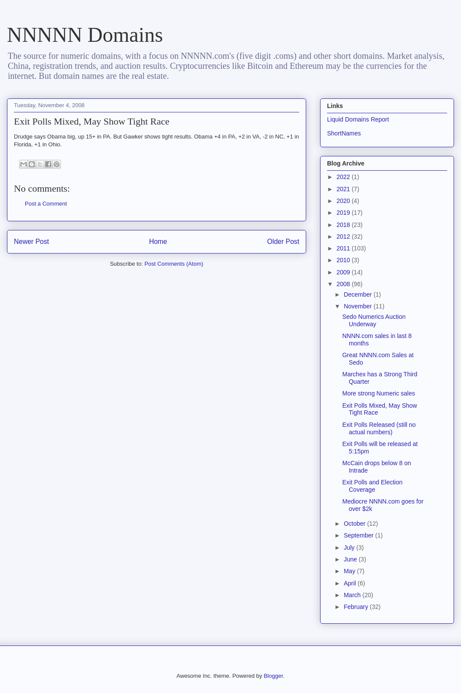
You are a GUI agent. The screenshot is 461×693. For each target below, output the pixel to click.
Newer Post (31, 241)
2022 (344, 176)
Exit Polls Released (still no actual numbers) (379, 428)
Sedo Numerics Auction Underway (374, 320)
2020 (344, 200)
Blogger (273, 676)
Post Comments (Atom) (173, 263)
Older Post (283, 241)
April (350, 583)
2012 (344, 236)
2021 (344, 189)
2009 (344, 272)
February (357, 606)
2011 (344, 248)
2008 (344, 284)
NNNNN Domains (85, 34)
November (358, 306)
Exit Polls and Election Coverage (372, 486)
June (351, 559)
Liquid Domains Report (358, 119)
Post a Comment (46, 203)
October (355, 523)
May (350, 571)
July (350, 547)
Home (158, 241)
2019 (344, 212)
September (359, 535)
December (358, 294)
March (353, 595)
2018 (344, 224)
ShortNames (344, 133)
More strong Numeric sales (378, 393)
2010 (344, 260)
